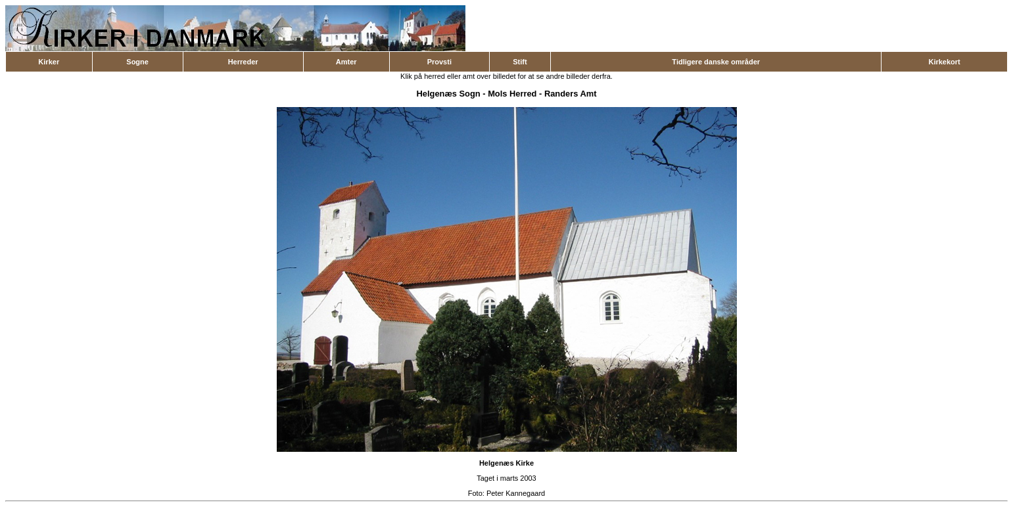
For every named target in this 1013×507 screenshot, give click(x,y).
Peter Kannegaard (515, 493)
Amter (346, 62)
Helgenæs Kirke (506, 463)
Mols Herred (512, 94)
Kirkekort (944, 62)
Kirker (48, 62)
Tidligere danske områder (716, 62)
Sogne (137, 62)
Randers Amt (570, 94)
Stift (520, 62)
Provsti (439, 62)
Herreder (243, 62)
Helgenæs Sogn (449, 94)
